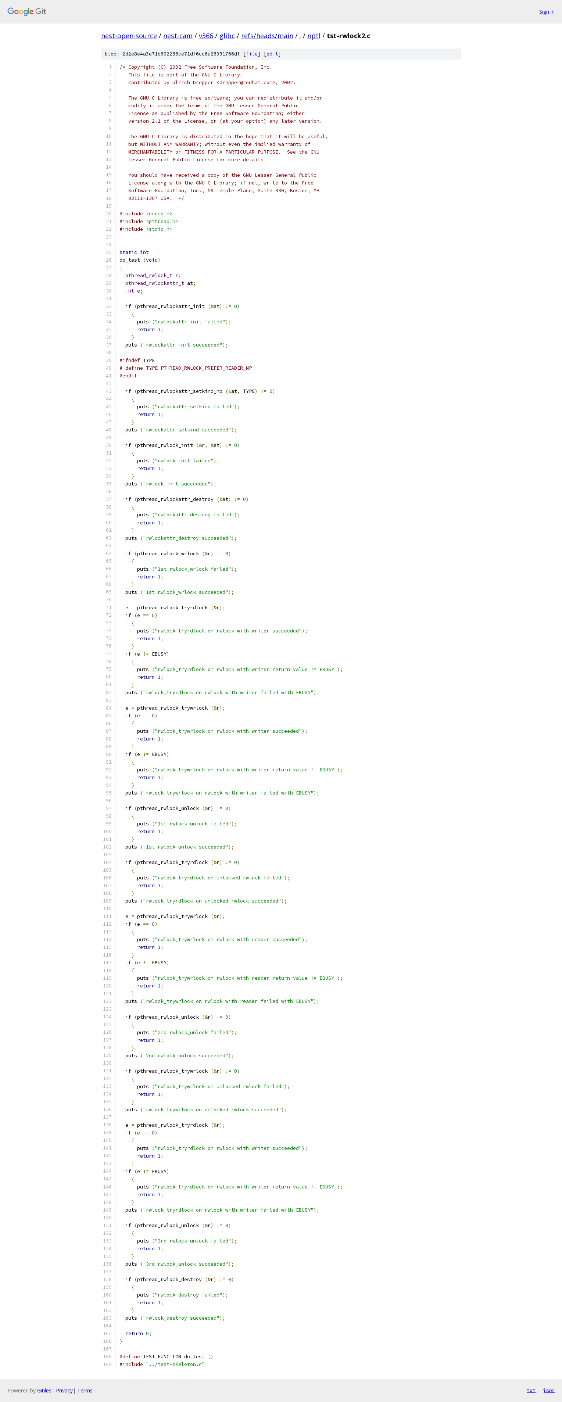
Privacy (64, 1390)
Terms (85, 1390)
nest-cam (178, 35)
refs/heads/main (267, 35)
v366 (206, 35)
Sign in (547, 11)
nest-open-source (129, 35)
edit (272, 54)
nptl (314, 35)
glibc (227, 35)
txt (531, 1390)
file (252, 54)
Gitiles (44, 1390)
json (549, 1390)
